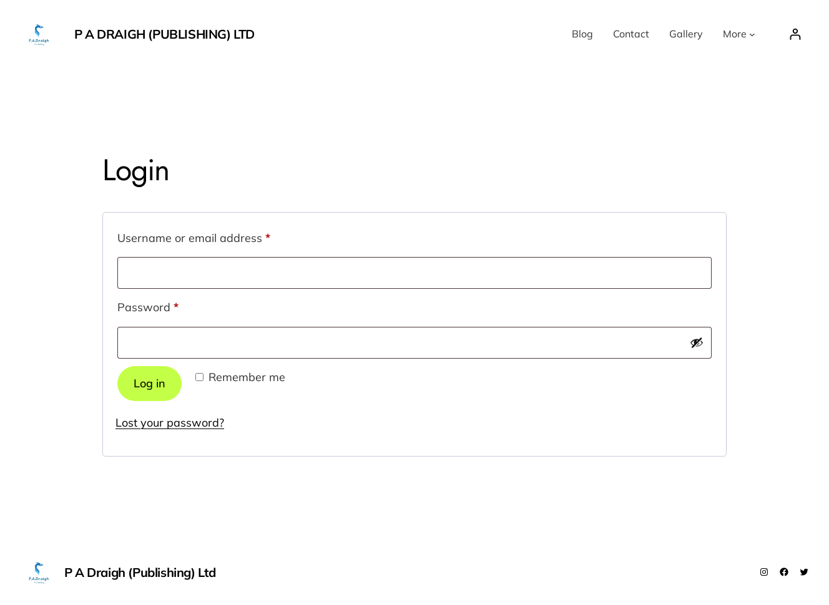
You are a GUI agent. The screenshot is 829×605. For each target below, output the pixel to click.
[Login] (795, 34)
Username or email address (216, 236)
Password (171, 305)
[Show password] (697, 342)
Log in (149, 383)
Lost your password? (169, 422)
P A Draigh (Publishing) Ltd (164, 34)
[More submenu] (752, 34)
